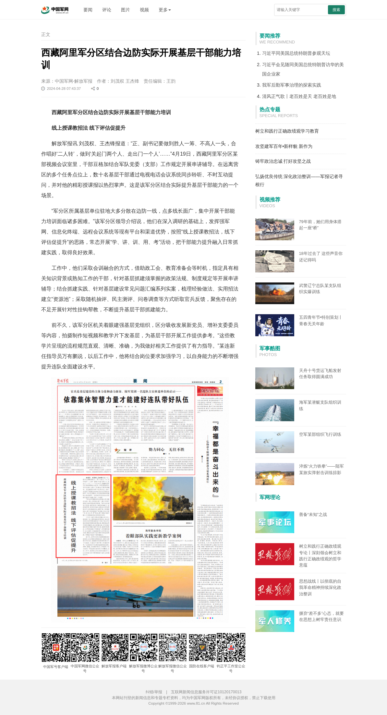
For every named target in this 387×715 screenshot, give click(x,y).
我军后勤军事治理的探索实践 (291, 85)
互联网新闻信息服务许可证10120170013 (206, 692)
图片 (125, 9)
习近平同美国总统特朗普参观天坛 (296, 53)
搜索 (336, 9)
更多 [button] (165, 9)
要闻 (87, 9)
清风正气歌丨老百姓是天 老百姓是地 (299, 96)
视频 (144, 9)
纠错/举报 (154, 692)
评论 (106, 9)
